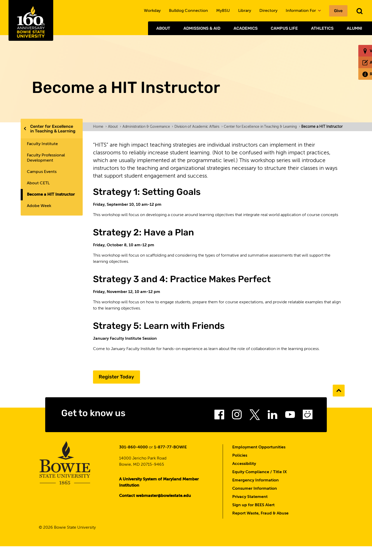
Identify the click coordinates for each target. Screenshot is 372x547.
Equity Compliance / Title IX (259, 473)
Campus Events (42, 172)
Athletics (322, 28)
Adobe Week (39, 206)
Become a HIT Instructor (51, 195)
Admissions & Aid (201, 28)
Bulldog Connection (188, 11)
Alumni (354, 28)
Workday (152, 11)
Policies (239, 456)
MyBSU (223, 11)
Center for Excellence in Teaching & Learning (52, 128)
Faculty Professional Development (46, 158)
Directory (268, 11)
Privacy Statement (250, 497)
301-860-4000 (133, 448)
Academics (246, 28)
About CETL (38, 183)
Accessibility (244, 464)
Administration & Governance (147, 127)
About (163, 28)
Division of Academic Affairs (198, 127)
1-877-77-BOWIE (170, 448)
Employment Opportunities (258, 448)
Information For (303, 11)
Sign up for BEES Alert (253, 506)
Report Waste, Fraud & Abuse (260, 514)
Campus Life (284, 28)
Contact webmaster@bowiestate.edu (155, 496)
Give (338, 10)
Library (244, 11)
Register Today (118, 377)
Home (100, 127)
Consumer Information (254, 489)
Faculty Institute (42, 144)
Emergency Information (255, 481)
